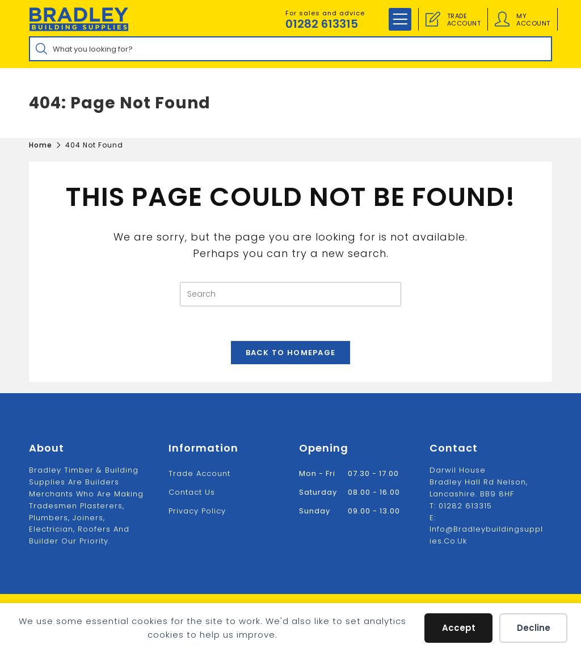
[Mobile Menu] (400, 19)
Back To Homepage (291, 352)
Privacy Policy (197, 510)
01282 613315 (321, 24)
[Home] (40, 145)
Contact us (192, 492)
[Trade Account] (433, 19)
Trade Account (199, 473)
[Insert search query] (290, 294)
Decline (533, 628)
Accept (458, 628)
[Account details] (502, 19)
